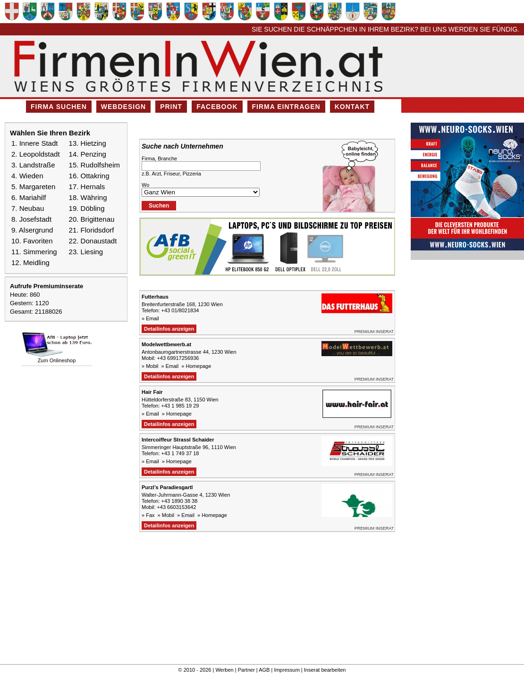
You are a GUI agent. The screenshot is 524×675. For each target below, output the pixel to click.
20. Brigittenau (92, 219)
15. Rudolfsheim (94, 165)
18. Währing (88, 197)
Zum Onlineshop (57, 360)
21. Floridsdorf (91, 230)
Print (171, 106)
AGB (264, 670)
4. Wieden (27, 176)
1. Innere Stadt (34, 143)
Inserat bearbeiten (325, 670)
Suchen (159, 205)
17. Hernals (87, 187)
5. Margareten (33, 187)
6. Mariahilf (28, 197)
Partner (246, 670)
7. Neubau (27, 208)
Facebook (216, 106)
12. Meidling (30, 262)
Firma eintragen (286, 106)
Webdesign (123, 106)
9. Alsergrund (32, 230)
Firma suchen (59, 106)
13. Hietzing (87, 143)
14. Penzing (87, 154)
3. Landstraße (33, 165)
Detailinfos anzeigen (169, 329)
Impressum (286, 670)
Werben (224, 670)
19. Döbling (87, 208)
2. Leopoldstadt (35, 154)
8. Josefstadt (31, 219)
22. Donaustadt (93, 241)
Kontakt (352, 106)
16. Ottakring (89, 176)
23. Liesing (86, 252)
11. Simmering (34, 252)
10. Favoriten (32, 241)
